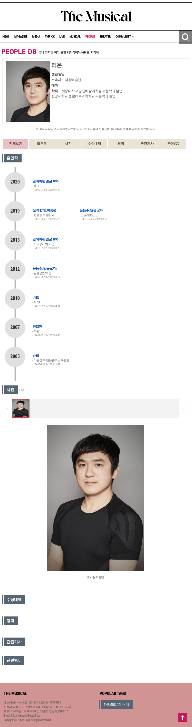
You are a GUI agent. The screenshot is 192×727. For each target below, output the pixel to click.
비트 (35, 297)
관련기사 (146, 143)
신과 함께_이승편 (44, 210)
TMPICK (49, 36)
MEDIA (36, 36)
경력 (120, 143)
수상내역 (94, 143)
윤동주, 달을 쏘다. (92, 210)
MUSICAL (74, 36)
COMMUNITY (124, 36)
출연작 (42, 143)
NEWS (5, 36)
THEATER (105, 36)
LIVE (62, 36)
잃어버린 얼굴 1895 (45, 181)
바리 (35, 356)
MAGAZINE (20, 36)
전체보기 (15, 143)
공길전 (37, 326)
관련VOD (173, 143)
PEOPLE (90, 36)
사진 (68, 143)
